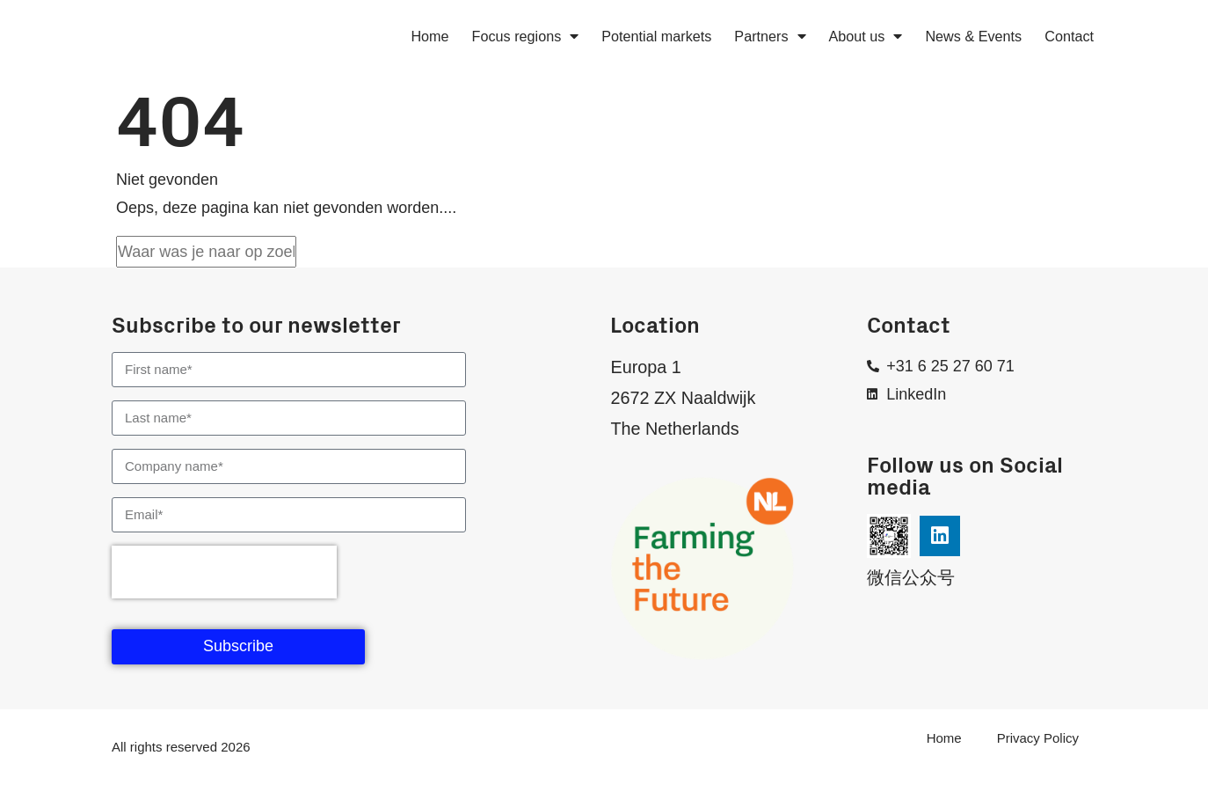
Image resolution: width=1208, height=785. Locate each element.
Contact (1069, 36)
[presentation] (224, 572)
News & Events (973, 36)
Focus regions (525, 36)
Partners (769, 36)
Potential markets (656, 36)
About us (866, 36)
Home (429, 36)
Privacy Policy (1038, 737)
